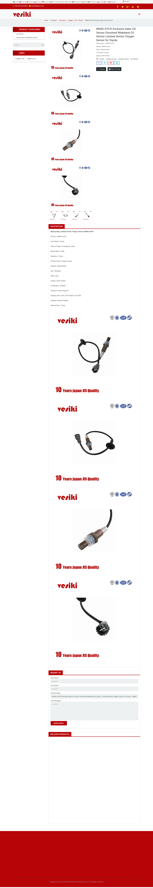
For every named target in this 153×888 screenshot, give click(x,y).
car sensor (20, 36)
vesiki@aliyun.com (37, 6)
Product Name (56, 696)
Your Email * (55, 688)
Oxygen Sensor (123, 61)
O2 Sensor (134, 61)
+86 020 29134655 (20, 6)
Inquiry (101, 72)
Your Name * (55, 680)
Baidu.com (31, 61)
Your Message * (56, 703)
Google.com (19, 61)
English (126, 1)
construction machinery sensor (27, 40)
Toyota (102, 61)
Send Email (114, 72)
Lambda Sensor (111, 61)
